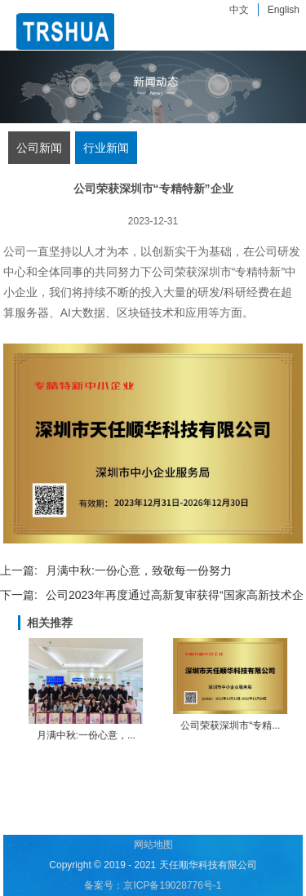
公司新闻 (39, 147)
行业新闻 (106, 147)
